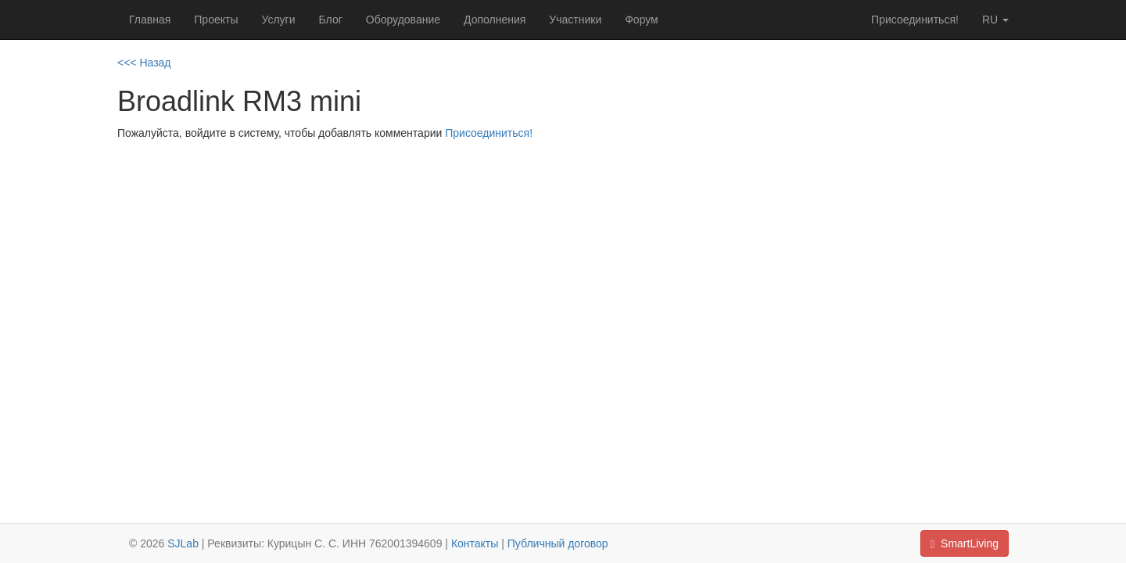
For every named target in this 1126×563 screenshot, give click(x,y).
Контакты (474, 543)
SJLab (183, 543)
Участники (575, 19)
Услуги (278, 19)
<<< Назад (144, 62)
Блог (330, 19)
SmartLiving (965, 543)
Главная (149, 19)
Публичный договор (557, 543)
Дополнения (494, 19)
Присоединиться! (915, 19)
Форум (641, 19)
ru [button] (995, 19)
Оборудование (403, 19)
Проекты (216, 19)
